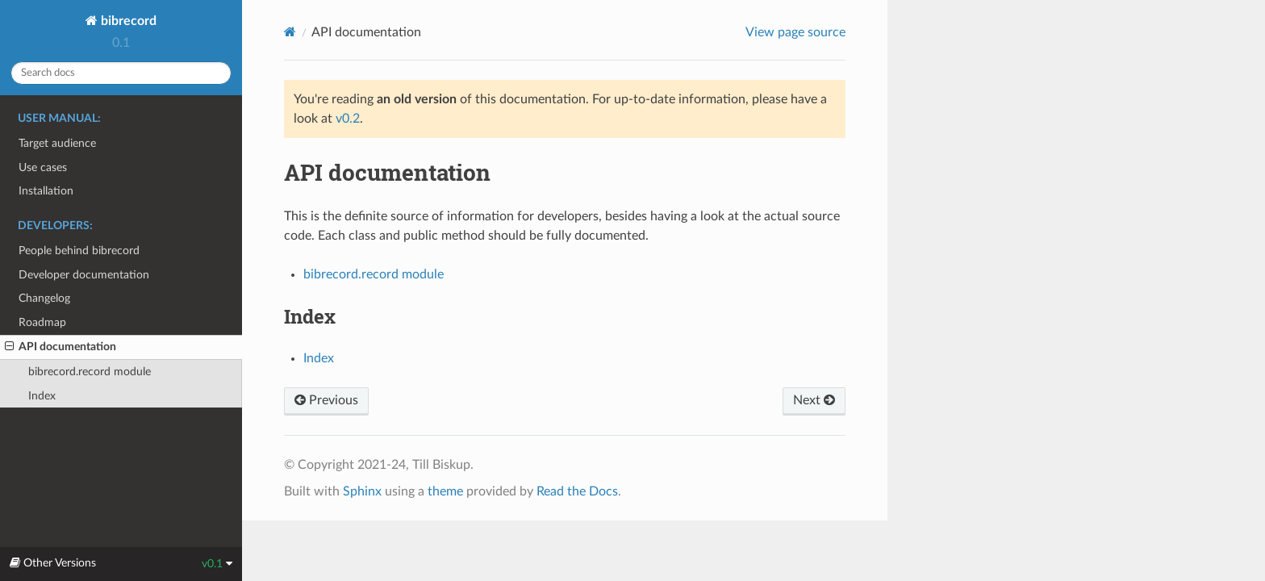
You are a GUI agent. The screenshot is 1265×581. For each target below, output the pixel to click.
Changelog (44, 298)
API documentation (60, 347)
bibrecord (127, 21)
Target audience (57, 143)
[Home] (290, 32)
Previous (326, 400)
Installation (46, 191)
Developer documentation (84, 275)
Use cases (43, 167)
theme (445, 491)
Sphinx (362, 491)
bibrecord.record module (89, 372)
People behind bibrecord (79, 251)
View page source (795, 32)
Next (814, 400)
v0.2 (348, 118)
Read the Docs (577, 491)
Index (42, 396)
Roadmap (42, 322)
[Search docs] (121, 73)
